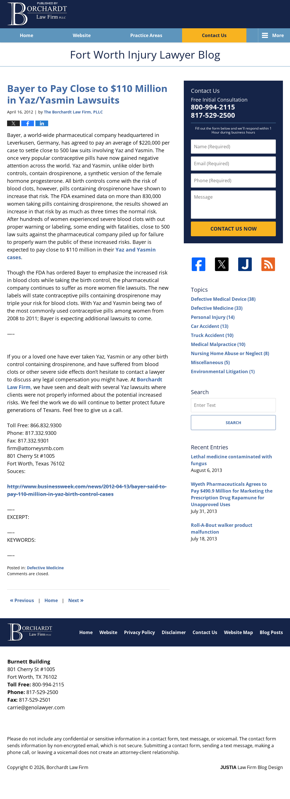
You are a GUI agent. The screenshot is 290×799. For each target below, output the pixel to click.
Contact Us (214, 35)
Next (76, 600)
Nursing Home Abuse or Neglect (230, 353)
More (278, 35)
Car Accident (209, 326)
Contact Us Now (233, 228)
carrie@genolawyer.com (36, 707)
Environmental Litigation (223, 371)
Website (82, 35)
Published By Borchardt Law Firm (242, 14)
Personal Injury (212, 317)
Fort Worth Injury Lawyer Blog (37, 14)
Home (26, 35)
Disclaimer (174, 632)
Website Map (238, 632)
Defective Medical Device (223, 299)
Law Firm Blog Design (251, 767)
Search (233, 422)
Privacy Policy (139, 632)
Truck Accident (212, 335)
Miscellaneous (210, 362)
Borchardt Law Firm (67, 767)
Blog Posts (271, 632)
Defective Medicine (45, 567)
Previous (22, 600)
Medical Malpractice (218, 344)
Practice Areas (146, 35)
